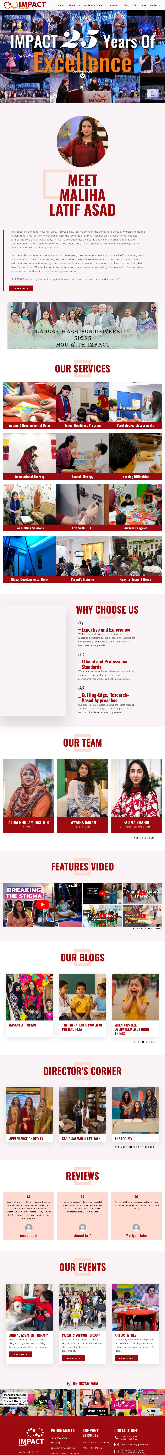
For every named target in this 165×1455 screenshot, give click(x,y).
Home (61, 5)
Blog (126, 5)
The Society (123, 1084)
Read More (21, 1300)
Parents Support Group (81, 1280)
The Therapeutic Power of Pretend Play (82, 972)
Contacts (155, 5)
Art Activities (125, 1280)
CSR (135, 5)
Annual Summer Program (65, 1399)
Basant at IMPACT (23, 970)
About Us (73, 5)
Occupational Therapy (63, 1420)
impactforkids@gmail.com (134, 1390)
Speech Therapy (59, 1425)
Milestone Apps (137, 1447)
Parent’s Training (93, 1393)
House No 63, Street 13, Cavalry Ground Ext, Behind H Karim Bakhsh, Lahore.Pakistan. (133, 1400)
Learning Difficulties (62, 1415)
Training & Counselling (64, 1394)
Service (113, 5)
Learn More (21, 234)
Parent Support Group (96, 1388)
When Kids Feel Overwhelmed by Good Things (132, 974)
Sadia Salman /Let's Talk (81, 1084)
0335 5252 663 (129, 1382)
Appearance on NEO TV (26, 1084)
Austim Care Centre (94, 5)
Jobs (143, 5)
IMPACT (32, 1447)
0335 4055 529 (129, 1384)
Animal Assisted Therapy (28, 1280)
